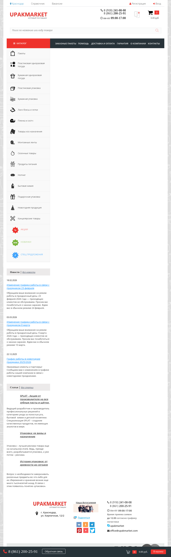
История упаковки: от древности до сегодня (34, 463)
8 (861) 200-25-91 (23, 551)
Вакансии (57, 3)
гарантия (122, 43)
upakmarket (115, 525)
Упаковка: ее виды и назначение (33, 434)
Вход (157, 3)
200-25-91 (115, 13)
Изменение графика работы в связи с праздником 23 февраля (28, 286)
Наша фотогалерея (85, 506)
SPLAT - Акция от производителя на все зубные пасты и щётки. (34, 399)
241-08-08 (113, 10)
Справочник (37, 3)
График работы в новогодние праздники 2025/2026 (23, 360)
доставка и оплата (103, 43)
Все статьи (27, 387)
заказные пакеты (65, 43)
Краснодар (17, 3)
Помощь (83, 43)
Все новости (28, 272)
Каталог (20, 43)
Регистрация (137, 3)
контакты (154, 43)
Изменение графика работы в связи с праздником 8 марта (28, 323)
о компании (138, 43)
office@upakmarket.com (122, 530)
